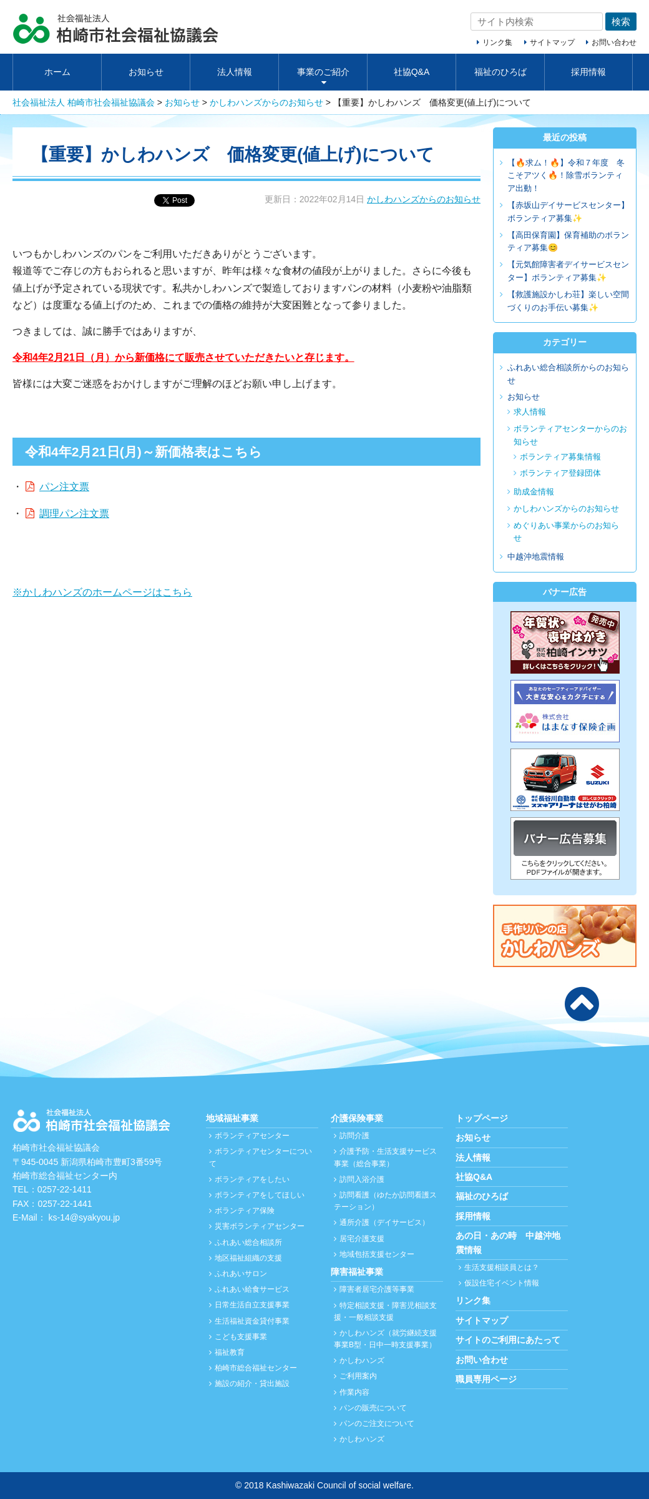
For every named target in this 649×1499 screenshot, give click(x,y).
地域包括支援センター (376, 1254)
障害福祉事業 (357, 1272)
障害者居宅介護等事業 (376, 1289)
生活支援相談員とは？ (501, 1267)
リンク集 (497, 42)
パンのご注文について (376, 1423)
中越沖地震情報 (535, 556)
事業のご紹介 (323, 72)
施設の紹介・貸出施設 (252, 1383)
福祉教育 (230, 1352)
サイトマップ (552, 42)
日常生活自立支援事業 (252, 1304)
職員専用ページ (486, 1379)
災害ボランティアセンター (260, 1226)
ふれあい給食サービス (252, 1289)
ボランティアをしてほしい (260, 1195)
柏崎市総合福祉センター (256, 1368)
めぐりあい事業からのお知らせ (566, 532)
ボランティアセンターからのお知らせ (570, 435)
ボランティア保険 (245, 1210)
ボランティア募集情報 (560, 456)
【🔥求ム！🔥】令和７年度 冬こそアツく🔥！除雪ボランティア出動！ (566, 176)
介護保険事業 (357, 1118)
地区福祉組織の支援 (248, 1258)
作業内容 (354, 1392)
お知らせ (146, 72)
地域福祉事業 (232, 1118)
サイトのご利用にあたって (508, 1340)
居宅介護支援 (361, 1238)
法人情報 (234, 72)
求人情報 (530, 411)
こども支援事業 (241, 1336)
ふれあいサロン (241, 1273)
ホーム (57, 72)
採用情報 (588, 72)
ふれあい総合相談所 (248, 1242)
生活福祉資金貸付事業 (252, 1321)
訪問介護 (354, 1135)
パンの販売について (373, 1407)
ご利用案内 (358, 1376)
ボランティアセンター (252, 1135)
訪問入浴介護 (361, 1179)
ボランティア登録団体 (560, 473)
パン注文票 (64, 486)
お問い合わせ (614, 42)
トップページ (482, 1118)
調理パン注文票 (74, 513)
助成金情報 (534, 491)
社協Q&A (412, 72)
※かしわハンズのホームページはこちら (102, 592)
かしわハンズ (361, 1360)
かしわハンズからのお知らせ (424, 199)
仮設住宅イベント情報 (501, 1283)
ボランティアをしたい (252, 1179)
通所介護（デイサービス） (384, 1222)
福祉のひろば (500, 72)
